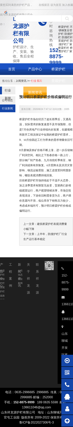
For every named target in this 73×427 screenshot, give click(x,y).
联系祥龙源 (37, 265)
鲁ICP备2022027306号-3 (36, 422)
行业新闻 (7, 108)
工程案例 (35, 81)
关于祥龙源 (28, 265)
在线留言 (44, 4)
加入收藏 (67, 4)
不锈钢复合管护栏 (65, 30)
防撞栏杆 (67, 37)
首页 (11, 69)
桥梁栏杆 (63, 47)
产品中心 (35, 69)
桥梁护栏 (63, 26)
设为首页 (55, 4)
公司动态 (7, 100)
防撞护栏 (12, 81)
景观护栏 (63, 40)
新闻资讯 (19, 265)
